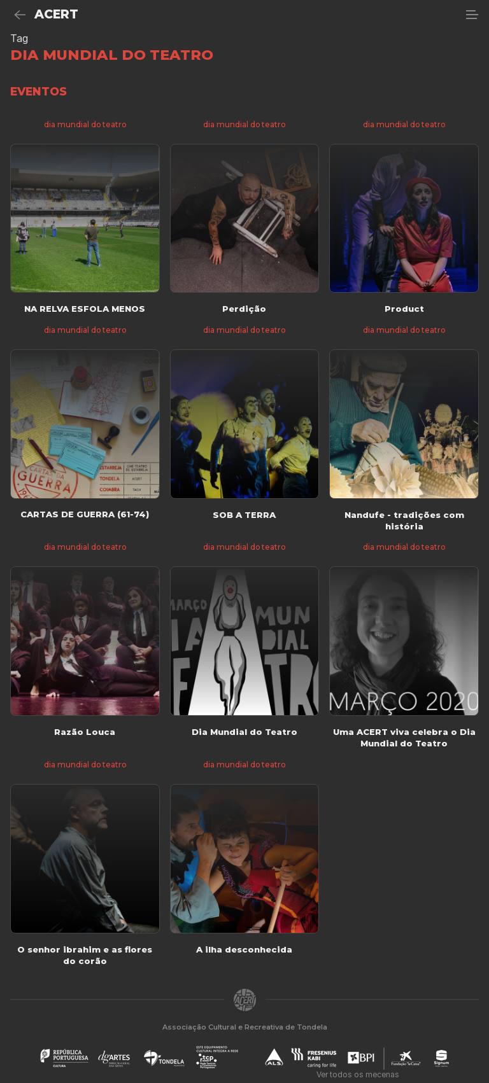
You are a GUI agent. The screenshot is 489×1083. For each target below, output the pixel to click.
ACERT (56, 14)
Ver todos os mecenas (357, 1074)
